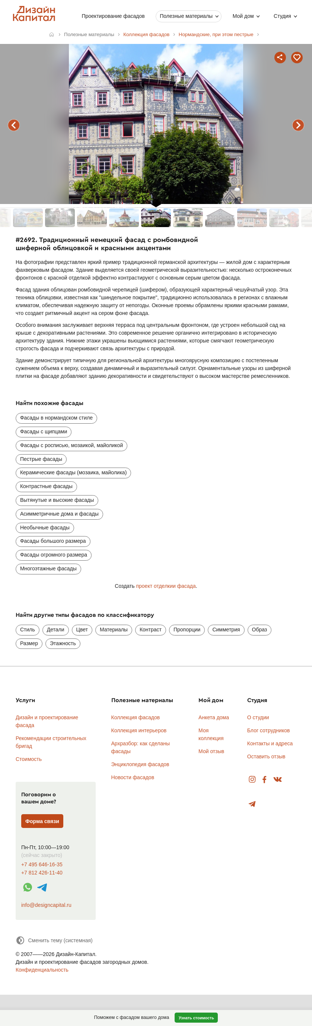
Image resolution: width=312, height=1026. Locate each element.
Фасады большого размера (53, 541)
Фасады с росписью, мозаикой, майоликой (71, 445)
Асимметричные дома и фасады (59, 514)
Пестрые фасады (41, 459)
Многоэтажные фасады (48, 568)
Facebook (264, 780)
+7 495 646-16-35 (42, 864)
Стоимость (29, 759)
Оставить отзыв (266, 756)
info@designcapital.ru (46, 905)
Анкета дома (213, 717)
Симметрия (226, 630)
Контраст (151, 630)
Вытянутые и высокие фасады (57, 500)
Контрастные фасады (46, 486)
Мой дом (243, 16)
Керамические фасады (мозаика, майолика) (73, 472)
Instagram (252, 780)
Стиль (27, 630)
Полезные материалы (186, 16)
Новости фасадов (133, 777)
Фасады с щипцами (43, 431)
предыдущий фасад (13, 125)
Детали (55, 630)
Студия (282, 16)
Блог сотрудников (268, 730)
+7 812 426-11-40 (42, 873)
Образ (259, 630)
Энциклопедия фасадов (140, 764)
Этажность (63, 643)
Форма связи (42, 821)
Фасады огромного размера (53, 555)
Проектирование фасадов (113, 16)
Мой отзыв (211, 751)
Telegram (252, 804)
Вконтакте (278, 780)
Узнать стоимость (196, 1018)
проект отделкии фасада (165, 586)
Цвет (82, 630)
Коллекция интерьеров (139, 730)
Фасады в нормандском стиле (56, 418)
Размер (29, 643)
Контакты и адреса (270, 743)
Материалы (114, 630)
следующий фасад (298, 125)
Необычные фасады (45, 527)
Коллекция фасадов (135, 717)
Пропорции (186, 630)
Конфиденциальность (42, 970)
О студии (258, 717)
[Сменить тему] (54, 940)
